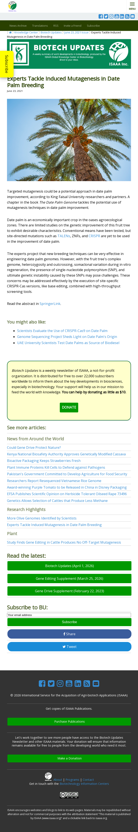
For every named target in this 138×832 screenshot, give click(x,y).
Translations (40, 26)
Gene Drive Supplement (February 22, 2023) (69, 591)
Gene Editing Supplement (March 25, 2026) (69, 578)
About (57, 780)
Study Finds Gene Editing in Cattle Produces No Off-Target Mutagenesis (64, 542)
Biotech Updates (51, 32)
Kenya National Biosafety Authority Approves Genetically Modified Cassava (66, 454)
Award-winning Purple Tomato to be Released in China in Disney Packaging (67, 487)
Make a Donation (69, 758)
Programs (72, 780)
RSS (56, 26)
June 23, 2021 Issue (76, 32)
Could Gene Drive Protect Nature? (34, 447)
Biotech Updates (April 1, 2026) (69, 565)
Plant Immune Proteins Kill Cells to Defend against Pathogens (56, 467)
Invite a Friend (72, 26)
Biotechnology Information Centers (84, 784)
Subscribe (6, 64)
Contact (88, 780)
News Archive (18, 26)
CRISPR (94, 236)
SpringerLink (50, 303)
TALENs (63, 236)
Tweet (70, 646)
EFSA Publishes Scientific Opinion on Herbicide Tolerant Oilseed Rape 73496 (67, 494)
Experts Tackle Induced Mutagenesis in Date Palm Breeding (54, 524)
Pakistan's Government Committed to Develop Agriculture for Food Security (67, 474)
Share (69, 634)
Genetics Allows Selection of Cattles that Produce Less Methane (57, 500)
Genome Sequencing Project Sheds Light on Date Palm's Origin (67, 336)
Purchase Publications (69, 721)
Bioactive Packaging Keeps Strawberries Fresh (44, 460)
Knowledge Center (26, 32)
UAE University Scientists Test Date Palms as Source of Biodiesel (68, 342)
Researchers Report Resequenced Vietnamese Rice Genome (54, 480)
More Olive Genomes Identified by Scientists (42, 518)
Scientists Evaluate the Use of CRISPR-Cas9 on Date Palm (62, 330)
